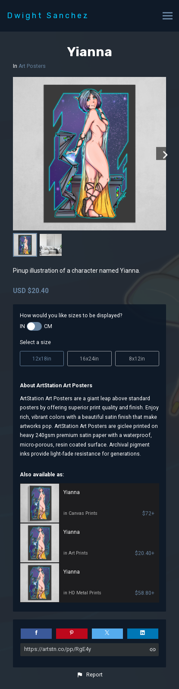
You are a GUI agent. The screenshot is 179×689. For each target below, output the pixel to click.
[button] (89, 675)
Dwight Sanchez (48, 15)
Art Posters (32, 66)
